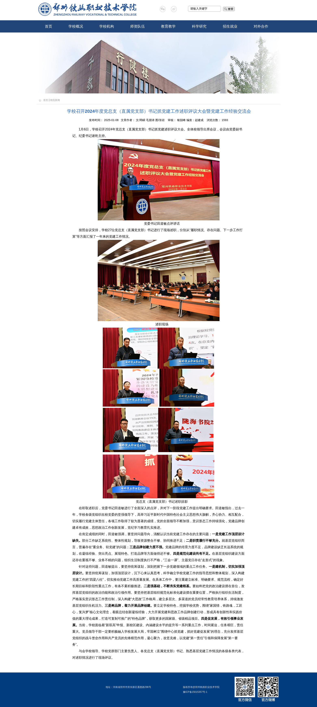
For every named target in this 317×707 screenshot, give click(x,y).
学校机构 (106, 26)
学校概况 (75, 26)
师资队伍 (137, 26)
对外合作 (261, 26)
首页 (48, 26)
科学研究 (199, 26)
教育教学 (168, 26)
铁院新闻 (55, 100)
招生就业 (230, 26)
